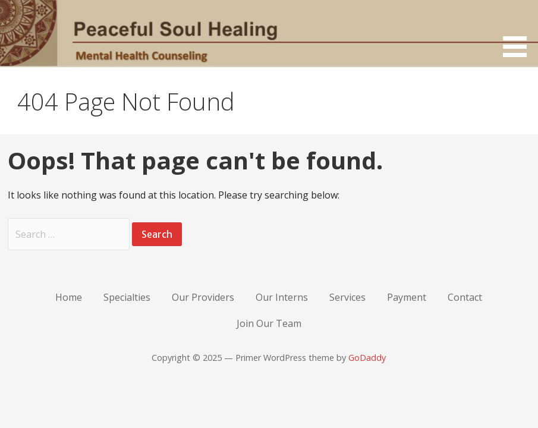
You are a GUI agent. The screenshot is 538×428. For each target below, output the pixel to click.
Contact (465, 297)
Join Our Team (269, 323)
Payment (406, 297)
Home (68, 297)
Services (347, 297)
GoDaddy (367, 357)
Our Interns (282, 297)
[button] (519, 30)
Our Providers (203, 297)
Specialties (126, 297)
